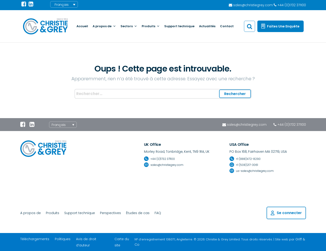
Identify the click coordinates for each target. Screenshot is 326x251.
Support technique (179, 26)
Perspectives (110, 213)
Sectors (128, 26)
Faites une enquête (283, 26)
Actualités (207, 26)
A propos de (104, 26)
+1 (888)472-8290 (248, 159)
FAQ (158, 213)
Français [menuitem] (62, 4)
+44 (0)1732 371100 (291, 124)
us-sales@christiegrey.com (255, 171)
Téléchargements (34, 239)
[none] (63, 125)
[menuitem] (64, 4)
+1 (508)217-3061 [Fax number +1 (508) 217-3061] (247, 165)
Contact (227, 26)
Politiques (62, 239)
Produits (151, 26)
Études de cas (138, 213)
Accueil (82, 26)
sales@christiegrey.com (247, 124)
